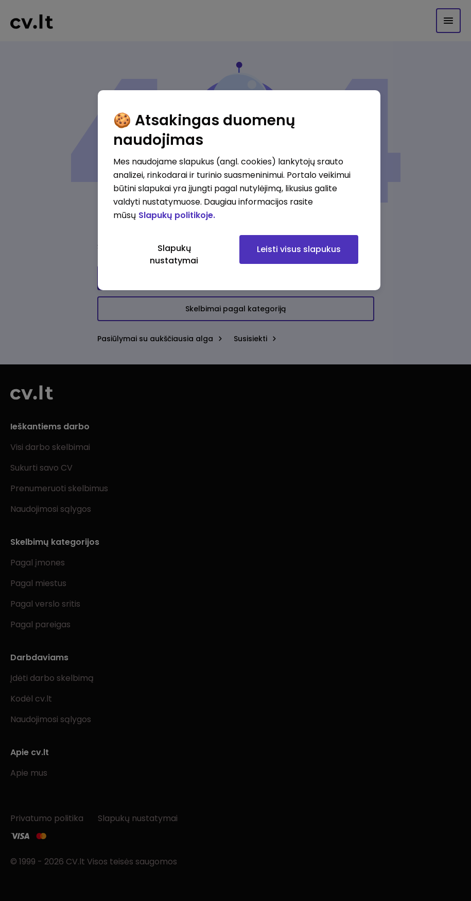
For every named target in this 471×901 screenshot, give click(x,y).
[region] (239, 190)
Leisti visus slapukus (299, 249)
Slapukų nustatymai (174, 254)
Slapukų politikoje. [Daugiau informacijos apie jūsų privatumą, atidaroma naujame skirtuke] (176, 215)
